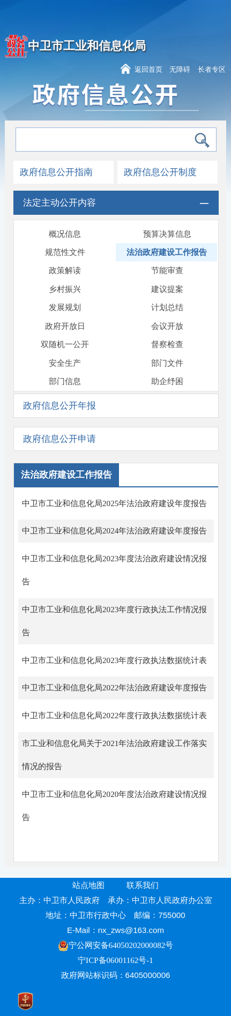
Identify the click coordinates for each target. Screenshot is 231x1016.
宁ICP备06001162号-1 (116, 960)
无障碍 (179, 69)
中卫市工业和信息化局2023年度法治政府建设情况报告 (114, 570)
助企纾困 (167, 381)
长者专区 (212, 69)
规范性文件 (65, 252)
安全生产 (65, 363)
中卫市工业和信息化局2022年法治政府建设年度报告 (114, 687)
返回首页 (148, 69)
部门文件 (167, 363)
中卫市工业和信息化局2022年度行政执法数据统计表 (114, 715)
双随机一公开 (65, 344)
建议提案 (167, 289)
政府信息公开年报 (59, 406)
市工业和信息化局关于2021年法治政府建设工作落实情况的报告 (114, 755)
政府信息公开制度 (160, 172)
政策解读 (65, 270)
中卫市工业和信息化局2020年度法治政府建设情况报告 (114, 806)
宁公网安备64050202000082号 (116, 945)
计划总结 (167, 307)
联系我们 (142, 885)
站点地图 (88, 885)
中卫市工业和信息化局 (87, 46)
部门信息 (65, 381)
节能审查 (167, 270)
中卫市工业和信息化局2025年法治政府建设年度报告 (114, 503)
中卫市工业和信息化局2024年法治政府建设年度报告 (114, 530)
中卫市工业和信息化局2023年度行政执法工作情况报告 (114, 621)
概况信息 (65, 234)
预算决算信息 (167, 234)
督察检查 (167, 344)
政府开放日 (65, 326)
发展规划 (65, 307)
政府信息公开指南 (56, 172)
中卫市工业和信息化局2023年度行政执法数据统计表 (114, 660)
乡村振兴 (65, 289)
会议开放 (167, 326)
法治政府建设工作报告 (166, 252)
